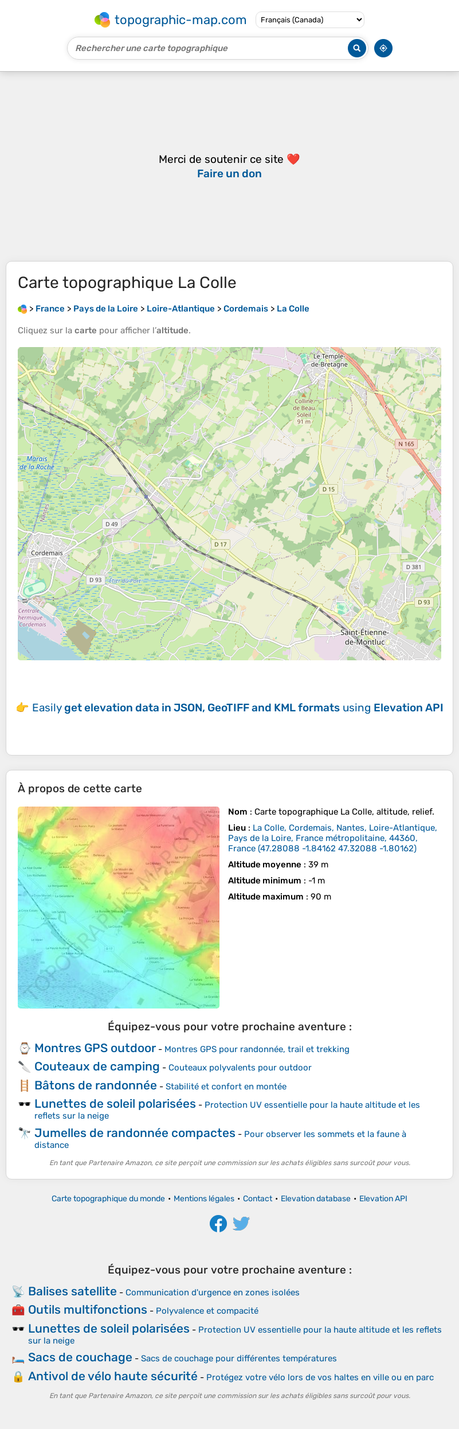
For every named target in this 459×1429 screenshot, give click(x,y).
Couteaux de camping (97, 1066)
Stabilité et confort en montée (226, 1086)
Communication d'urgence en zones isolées (212, 1292)
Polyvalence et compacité (207, 1311)
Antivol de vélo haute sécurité (113, 1376)
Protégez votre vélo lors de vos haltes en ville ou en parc (320, 1377)
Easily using (238, 707)
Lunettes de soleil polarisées (115, 1103)
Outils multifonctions (87, 1309)
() (332, 838)
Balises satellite (72, 1291)
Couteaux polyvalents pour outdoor (240, 1067)
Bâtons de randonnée (95, 1085)
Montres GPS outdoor (95, 1048)
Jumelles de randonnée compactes (135, 1133)
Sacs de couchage (80, 1357)
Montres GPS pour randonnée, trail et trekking (257, 1049)
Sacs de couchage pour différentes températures (239, 1358)
